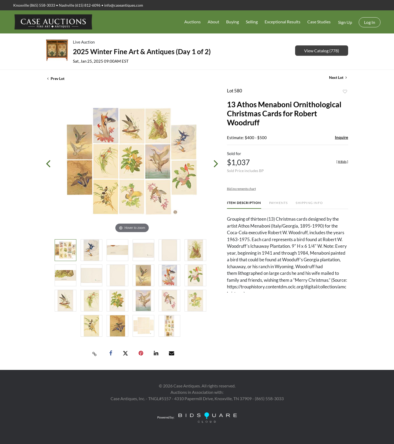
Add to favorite (345, 92)
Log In (369, 22)
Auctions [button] (192, 21)
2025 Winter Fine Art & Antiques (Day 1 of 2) (142, 51)
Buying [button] (232, 21)
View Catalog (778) (321, 50)
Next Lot (338, 77)
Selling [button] (252, 21)
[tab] (244, 205)
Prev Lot (55, 78)
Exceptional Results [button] (282, 21)
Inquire (341, 137)
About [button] (213, 21)
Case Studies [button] (319, 21)
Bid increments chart (241, 189)
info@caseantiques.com (123, 5)
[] (342, 162)
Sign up (345, 22)
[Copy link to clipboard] (94, 353)
